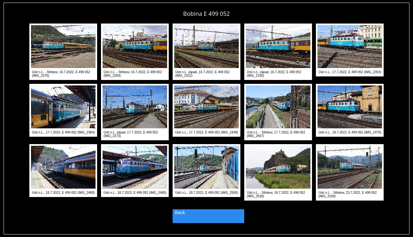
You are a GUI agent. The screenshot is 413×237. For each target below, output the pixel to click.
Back (180, 212)
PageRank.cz (206, 231)
